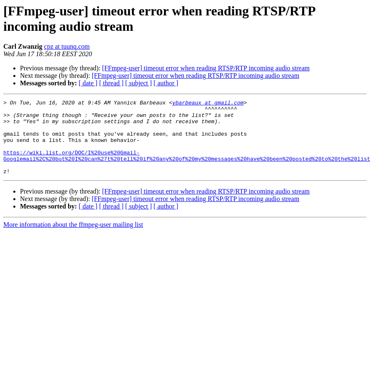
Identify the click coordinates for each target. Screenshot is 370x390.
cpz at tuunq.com (67, 46)
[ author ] (166, 83)
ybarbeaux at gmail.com (208, 103)
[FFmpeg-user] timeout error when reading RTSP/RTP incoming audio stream (206, 68)
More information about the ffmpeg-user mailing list (73, 239)
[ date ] (88, 83)
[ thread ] (111, 83)
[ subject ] (138, 83)
